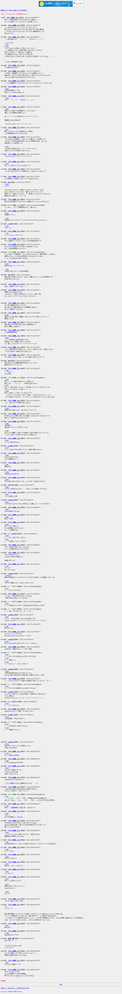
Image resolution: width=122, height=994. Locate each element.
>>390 (7, 379)
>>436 (7, 728)
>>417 (7, 581)
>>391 (7, 385)
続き (61, 984)
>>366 (7, 109)
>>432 (7, 686)
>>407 (7, 479)
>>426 (7, 654)
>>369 (7, 147)
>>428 (7, 658)
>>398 (7, 370)
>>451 (7, 871)
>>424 (7, 641)
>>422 (7, 617)
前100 (23, 988)
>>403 (7, 448)
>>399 (7, 408)
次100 (27, 988)
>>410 (7, 524)
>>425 (7, 626)
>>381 (7, 233)
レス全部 (18, 988)
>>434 (7, 717)
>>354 (7, 45)
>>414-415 (8, 575)
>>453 (7, 884)
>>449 (7, 832)
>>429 (7, 662)
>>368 (7, 98)
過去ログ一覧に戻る (7, 988)
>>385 (7, 269)
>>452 (7, 856)
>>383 (7, 264)
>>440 (7, 753)
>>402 (7, 440)
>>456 (7, 933)
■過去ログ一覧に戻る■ (8, 10)
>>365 (7, 88)
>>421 (7, 603)
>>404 (7, 455)
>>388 (7, 315)
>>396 (7, 391)
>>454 (7, 892)
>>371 (7, 129)
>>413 (7, 588)
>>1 (6, 43)
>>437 (7, 744)
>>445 (7, 813)
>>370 (7, 163)
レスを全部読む (22, 10)
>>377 (7, 213)
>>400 (7, 431)
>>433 (7, 703)
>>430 (7, 671)
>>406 (7, 487)
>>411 (6, 502)
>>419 (7, 566)
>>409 (7, 494)
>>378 (7, 218)
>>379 (7, 226)
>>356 (7, 46)
